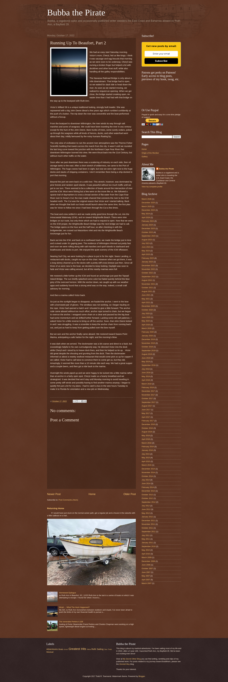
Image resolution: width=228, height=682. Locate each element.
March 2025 (147, 206)
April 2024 (146, 217)
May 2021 (146, 299)
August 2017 (147, 406)
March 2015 (147, 465)
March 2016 (147, 443)
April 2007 (146, 580)
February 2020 (148, 332)
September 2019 (148, 350)
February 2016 (148, 446)
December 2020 (148, 306)
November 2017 (148, 395)
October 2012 (147, 498)
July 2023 (146, 243)
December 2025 (148, 203)
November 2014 (148, 472)
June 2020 (146, 317)
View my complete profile (152, 187)
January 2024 (147, 225)
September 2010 (148, 546)
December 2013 (148, 491)
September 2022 (148, 276)
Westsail (49, 652)
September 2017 (148, 402)
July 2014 (146, 480)
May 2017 (146, 413)
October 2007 (147, 568)
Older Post (129, 494)
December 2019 (148, 339)
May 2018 (146, 376)
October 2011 (147, 528)
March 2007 (147, 583)
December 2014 (148, 469)
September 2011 (148, 531)
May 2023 (146, 251)
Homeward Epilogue (67, 593)
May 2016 (146, 435)
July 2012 (146, 506)
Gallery (145, 156)
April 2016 (146, 439)
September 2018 (148, 365)
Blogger (141, 676)
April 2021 (146, 302)
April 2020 (146, 325)
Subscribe (161, 61)
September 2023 (148, 236)
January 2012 (147, 517)
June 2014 (146, 483)
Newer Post (54, 494)
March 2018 (147, 384)
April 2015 (146, 461)
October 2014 (147, 476)
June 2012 (146, 509)
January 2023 (147, 262)
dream (66, 649)
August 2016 (147, 432)
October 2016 (147, 428)
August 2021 (147, 291)
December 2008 (148, 561)
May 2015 (146, 458)
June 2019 (146, 358)
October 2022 (147, 273)
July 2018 (146, 369)
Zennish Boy (124, 664)
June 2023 (146, 247)
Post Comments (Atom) (68, 500)
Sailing (100, 649)
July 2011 (146, 535)
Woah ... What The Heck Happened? (74, 607)
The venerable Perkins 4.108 (71, 622)
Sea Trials (108, 649)
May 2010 (146, 550)
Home (92, 494)
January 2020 (147, 336)
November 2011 (148, 524)
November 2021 (148, 284)
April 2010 (146, 554)
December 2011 (148, 520)
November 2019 (148, 343)
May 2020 (146, 321)
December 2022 (148, 265)
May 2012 (146, 513)
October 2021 (147, 288)
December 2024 (148, 210)
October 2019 (147, 347)
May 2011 (146, 539)
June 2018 (146, 373)
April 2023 (146, 254)
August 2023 (147, 240)
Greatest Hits (77, 648)
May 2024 (146, 214)
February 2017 (148, 421)
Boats (60, 649)
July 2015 (146, 454)
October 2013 (147, 495)
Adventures (52, 649)
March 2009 (147, 557)
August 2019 (147, 354)
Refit (93, 649)
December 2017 (148, 391)
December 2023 (148, 228)
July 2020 (146, 313)
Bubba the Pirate (76, 12)
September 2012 (148, 502)
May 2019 (146, 361)
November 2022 (148, 269)
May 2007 (146, 576)
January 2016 (147, 450)
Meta (89, 649)
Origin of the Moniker (150, 153)
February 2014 (148, 487)
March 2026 (147, 199)
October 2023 (147, 232)
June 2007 (146, 572)
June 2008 (146, 565)
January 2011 (147, 543)
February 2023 (148, 258)
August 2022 (147, 280)
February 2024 (148, 221)
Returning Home (55, 508)
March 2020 (147, 328)
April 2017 (146, 417)
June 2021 (146, 295)
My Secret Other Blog (132, 659)
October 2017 (147, 398)
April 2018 (146, 380)
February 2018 (148, 387)
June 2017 (146, 410)
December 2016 (148, 424)
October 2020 (147, 310)
